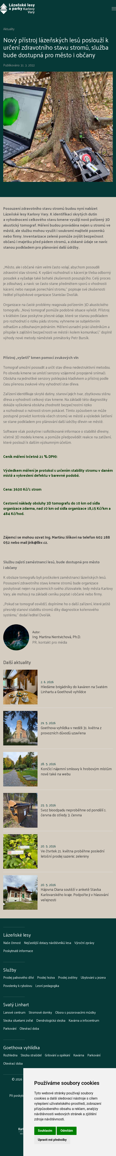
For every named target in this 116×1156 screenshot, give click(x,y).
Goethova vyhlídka (21, 1047)
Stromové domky (40, 1012)
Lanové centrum (14, 1012)
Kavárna (78, 1055)
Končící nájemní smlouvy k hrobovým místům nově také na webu (76, 771)
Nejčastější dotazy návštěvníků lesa (47, 942)
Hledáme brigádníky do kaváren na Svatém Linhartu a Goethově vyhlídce (74, 689)
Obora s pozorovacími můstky (75, 1012)
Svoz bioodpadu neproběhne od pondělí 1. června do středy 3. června (73, 812)
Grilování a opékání (57, 1055)
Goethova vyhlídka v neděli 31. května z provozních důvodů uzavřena (71, 730)
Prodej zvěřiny (67, 977)
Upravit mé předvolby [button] (52, 1139)
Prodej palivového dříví (18, 977)
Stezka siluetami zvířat (18, 1020)
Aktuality (8, 29)
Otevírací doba (29, 1028)
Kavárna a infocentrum (84, 1020)
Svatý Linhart (16, 1004)
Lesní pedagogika (47, 985)
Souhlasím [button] (45, 1130)
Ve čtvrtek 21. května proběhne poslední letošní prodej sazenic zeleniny (72, 853)
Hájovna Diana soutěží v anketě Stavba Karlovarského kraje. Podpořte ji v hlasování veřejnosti (74, 894)
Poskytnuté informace (18, 950)
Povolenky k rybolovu (17, 985)
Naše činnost (12, 942)
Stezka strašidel (31, 1055)
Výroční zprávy (84, 942)
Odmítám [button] (66, 1130)
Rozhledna (10, 1055)
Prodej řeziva (46, 977)
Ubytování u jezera (93, 977)
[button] (114, 8)
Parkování (9, 1028)
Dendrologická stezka (50, 1020)
